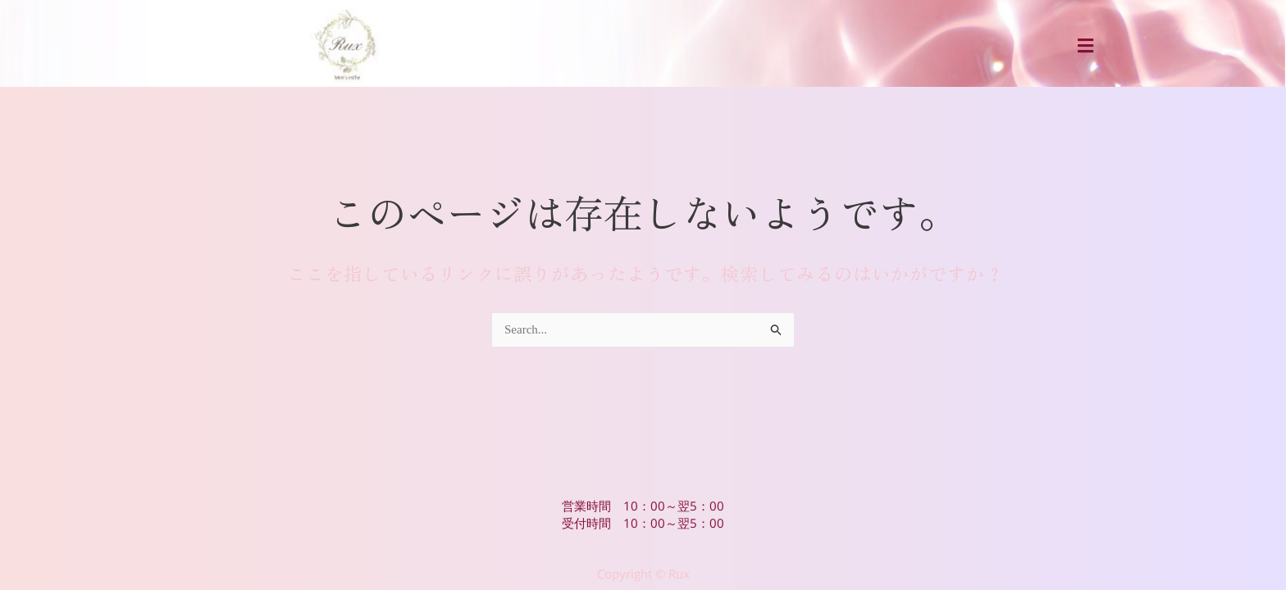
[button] (1085, 45)
